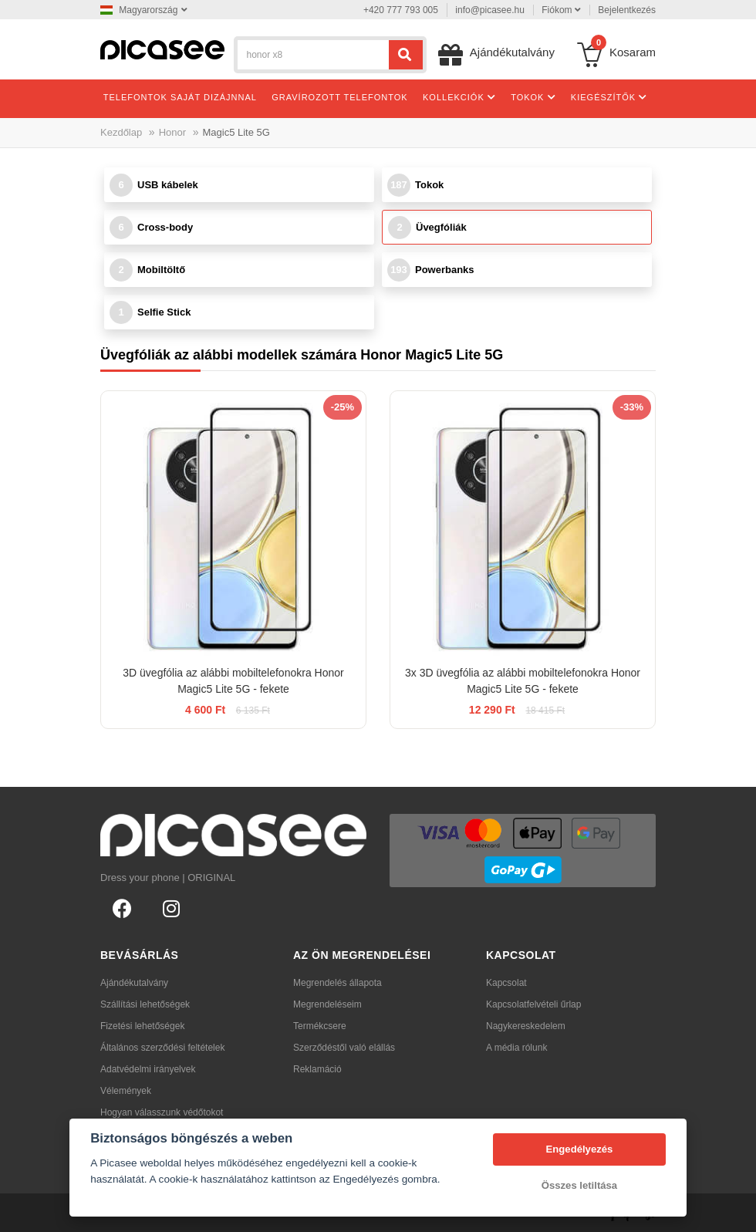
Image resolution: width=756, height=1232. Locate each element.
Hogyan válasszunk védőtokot (161, 1112)
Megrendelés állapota (337, 982)
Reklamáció (317, 1069)
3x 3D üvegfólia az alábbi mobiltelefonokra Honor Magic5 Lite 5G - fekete (522, 681)
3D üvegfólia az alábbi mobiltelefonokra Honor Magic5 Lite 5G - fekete (233, 681)
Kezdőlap (121, 132)
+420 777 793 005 (400, 10)
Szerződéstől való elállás (344, 1047)
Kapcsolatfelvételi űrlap (533, 1004)
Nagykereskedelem (525, 1026)
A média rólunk (516, 1047)
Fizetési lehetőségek (142, 1026)
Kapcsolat (506, 982)
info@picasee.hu (490, 10)
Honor (172, 132)
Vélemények (125, 1090)
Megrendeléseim (327, 1004)
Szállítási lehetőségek (145, 1004)
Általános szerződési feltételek (162, 1047)
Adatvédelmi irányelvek (147, 1069)
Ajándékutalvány (134, 982)
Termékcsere (319, 1026)
